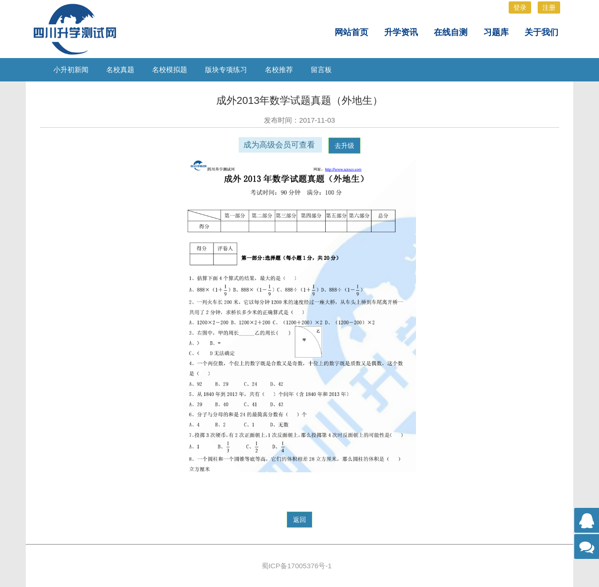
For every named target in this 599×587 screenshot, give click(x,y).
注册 (548, 7)
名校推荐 (279, 69)
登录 (519, 7)
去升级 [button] (344, 145)
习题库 (496, 32)
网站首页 (351, 32)
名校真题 (120, 69)
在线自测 (451, 32)
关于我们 (541, 32)
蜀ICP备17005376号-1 (297, 566)
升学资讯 (401, 32)
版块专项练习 (226, 69)
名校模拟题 (169, 69)
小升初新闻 (70, 69)
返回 (299, 519)
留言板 (321, 69)
